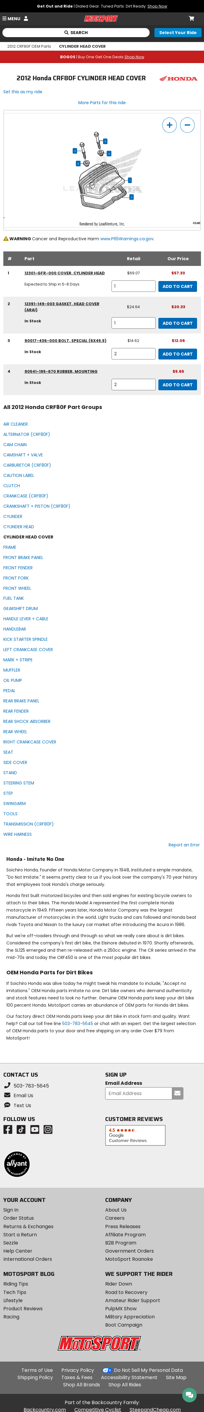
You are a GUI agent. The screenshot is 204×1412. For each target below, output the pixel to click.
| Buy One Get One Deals (102, 56)
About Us (116, 1209)
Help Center (17, 1250)
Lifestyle (13, 1300)
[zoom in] (169, 125)
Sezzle (10, 1242)
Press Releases (123, 1226)
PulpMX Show (121, 1308)
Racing (11, 1316)
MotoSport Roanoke (129, 1259)
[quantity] (134, 286)
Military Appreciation (130, 1316)
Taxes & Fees (76, 1377)
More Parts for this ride (102, 103)
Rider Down (118, 1283)
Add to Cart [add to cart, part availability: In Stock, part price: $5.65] (178, 385)
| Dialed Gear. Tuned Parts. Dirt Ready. (102, 6)
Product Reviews (23, 1308)
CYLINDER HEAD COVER (82, 46)
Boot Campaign (123, 1324)
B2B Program (120, 1242)
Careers (115, 1218)
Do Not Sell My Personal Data (148, 1370)
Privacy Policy (77, 1370)
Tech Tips (14, 1292)
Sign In (10, 1209)
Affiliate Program (125, 1234)
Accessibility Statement (129, 1377)
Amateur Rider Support (132, 1300)
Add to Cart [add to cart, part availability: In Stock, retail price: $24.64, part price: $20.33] (178, 323)
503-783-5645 (77, 1024)
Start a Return (20, 1234)
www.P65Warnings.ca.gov (127, 239)
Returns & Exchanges (28, 1226)
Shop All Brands (81, 1384)
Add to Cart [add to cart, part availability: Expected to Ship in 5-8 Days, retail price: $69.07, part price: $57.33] (178, 286)
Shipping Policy (35, 1377)
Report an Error (184, 845)
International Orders (27, 1259)
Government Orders (129, 1250)
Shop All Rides (124, 1384)
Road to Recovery (126, 1292)
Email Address (123, 1083)
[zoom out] (187, 125)
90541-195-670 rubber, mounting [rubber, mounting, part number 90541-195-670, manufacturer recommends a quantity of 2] (61, 371)
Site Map (176, 1377)
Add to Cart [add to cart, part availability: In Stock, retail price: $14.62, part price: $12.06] (178, 354)
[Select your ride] (178, 32)
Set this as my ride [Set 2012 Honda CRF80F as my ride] (22, 92)
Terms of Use (37, 1370)
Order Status (18, 1218)
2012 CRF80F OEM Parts (29, 46)
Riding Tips (15, 1283)
